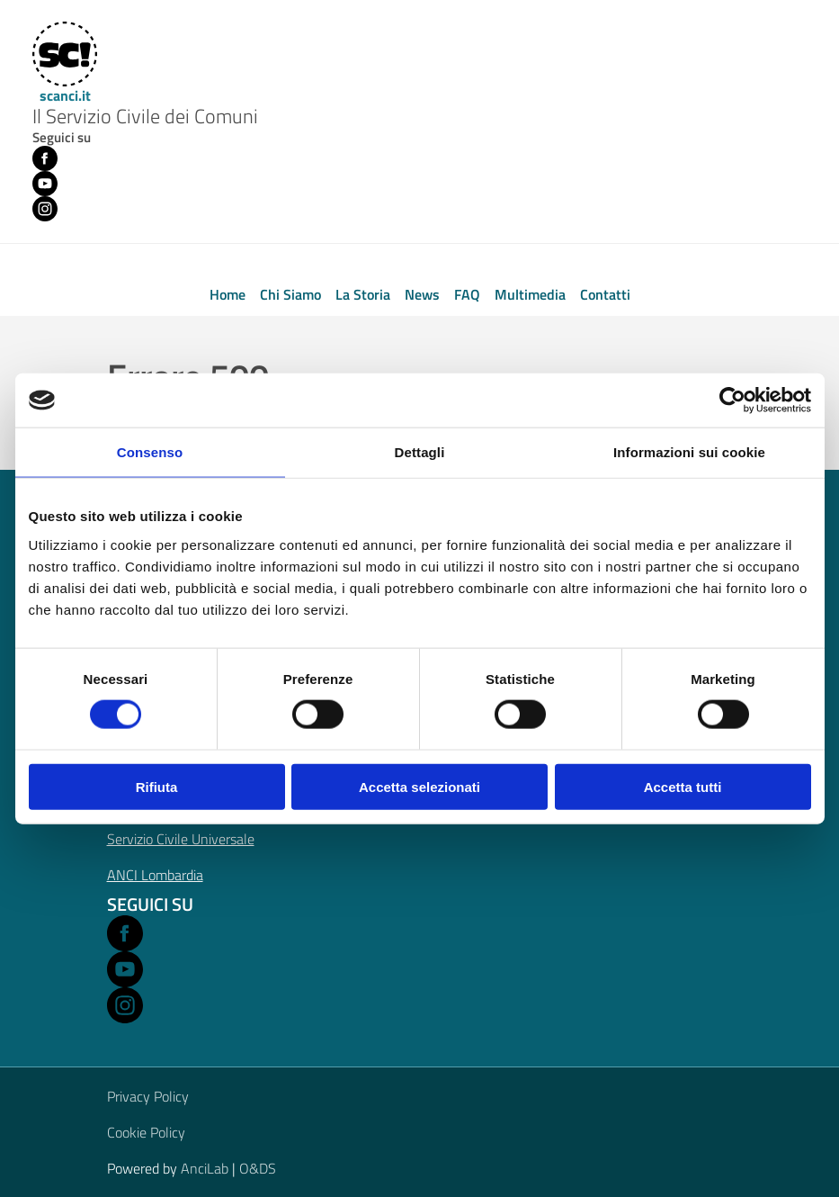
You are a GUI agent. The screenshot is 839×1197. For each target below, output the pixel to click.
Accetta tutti (683, 786)
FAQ (467, 294)
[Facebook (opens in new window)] (45, 158)
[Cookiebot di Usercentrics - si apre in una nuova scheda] (732, 400)
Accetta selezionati (419, 786)
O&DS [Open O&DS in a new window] (257, 1168)
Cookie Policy (146, 1132)
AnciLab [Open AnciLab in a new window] (204, 1168)
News (422, 294)
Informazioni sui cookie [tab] (689, 452)
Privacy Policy (148, 1096)
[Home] (63, 63)
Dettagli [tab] (420, 452)
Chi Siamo (290, 294)
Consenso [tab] (150, 452)
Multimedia (530, 294)
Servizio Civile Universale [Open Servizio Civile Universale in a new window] (180, 839)
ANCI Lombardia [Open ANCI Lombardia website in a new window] (155, 875)
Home (227, 294)
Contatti (605, 294)
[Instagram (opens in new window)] (45, 208)
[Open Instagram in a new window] (125, 1005)
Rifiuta (157, 786)
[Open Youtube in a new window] (125, 969)
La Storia (362, 294)
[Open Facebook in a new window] (125, 933)
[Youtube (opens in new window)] (45, 183)
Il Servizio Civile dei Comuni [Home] (145, 117)
